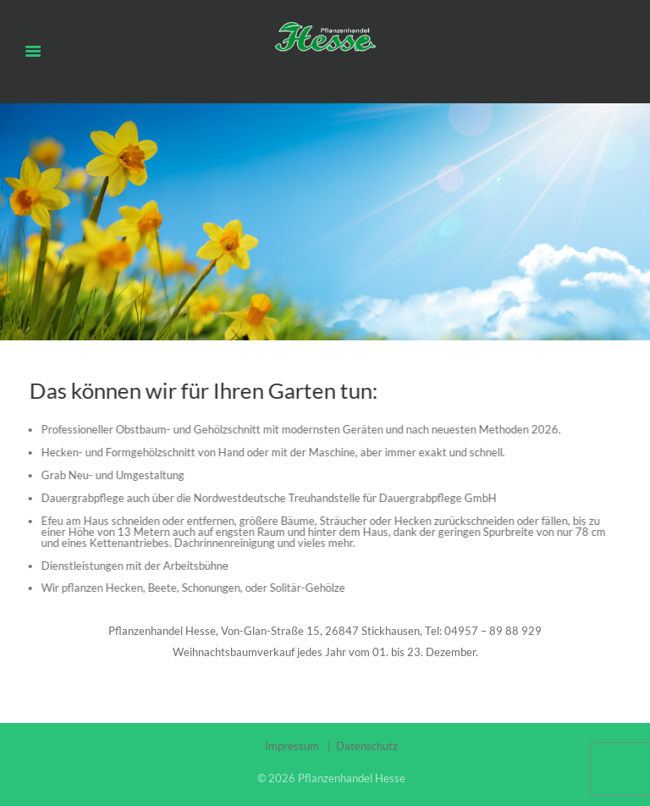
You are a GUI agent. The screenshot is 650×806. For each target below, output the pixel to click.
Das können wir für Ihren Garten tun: (200, 390)
